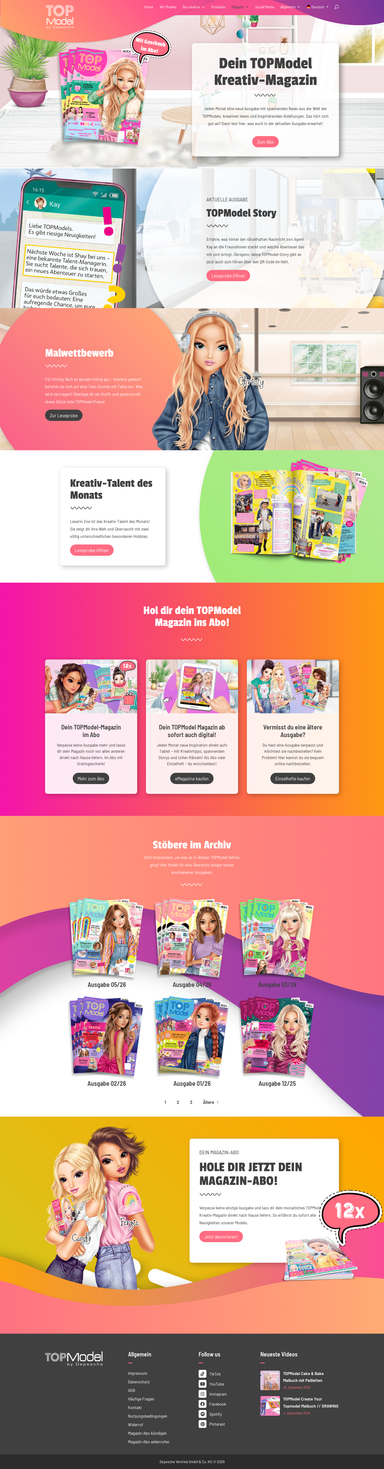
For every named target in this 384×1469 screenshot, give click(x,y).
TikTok (210, 1373)
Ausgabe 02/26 (106, 1083)
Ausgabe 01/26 (192, 1083)
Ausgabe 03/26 (277, 984)
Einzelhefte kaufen (292, 778)
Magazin (238, 7)
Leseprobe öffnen (228, 275)
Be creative (191, 7)
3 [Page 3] (191, 1102)
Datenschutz (139, 1381)
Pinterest (212, 1424)
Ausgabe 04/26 (192, 984)
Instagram (213, 1394)
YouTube (211, 1384)
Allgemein (288, 7)
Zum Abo (265, 142)
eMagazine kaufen (192, 778)
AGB (131, 1390)
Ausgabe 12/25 (277, 1083)
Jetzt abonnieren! (221, 1236)
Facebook (212, 1404)
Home (148, 7)
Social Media (264, 7)
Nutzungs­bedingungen (147, 1416)
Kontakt (135, 1407)
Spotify (210, 1414)
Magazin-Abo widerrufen (148, 1441)
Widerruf (135, 1424)
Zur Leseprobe (64, 415)
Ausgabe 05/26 (107, 984)
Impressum (137, 1373)
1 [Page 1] (165, 1102)
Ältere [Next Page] (211, 1102)
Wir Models (168, 7)
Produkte (218, 7)
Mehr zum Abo (91, 778)
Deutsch (318, 7)
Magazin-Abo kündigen (147, 1433)
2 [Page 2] (178, 1102)
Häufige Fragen (141, 1398)
